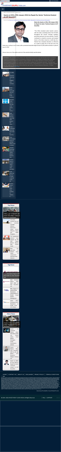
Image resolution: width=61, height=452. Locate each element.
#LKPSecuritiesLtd (40, 20)
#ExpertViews (17, 20)
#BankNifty (33, 20)
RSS (4, 376)
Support (49, 397)
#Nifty (29, 20)
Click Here (17, 66)
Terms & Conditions (52, 374)
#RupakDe (47, 20)
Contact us (12, 374)
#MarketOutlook (24, 20)
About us (21, 374)
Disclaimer (29, 374)
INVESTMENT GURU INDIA (16, 397)
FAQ (44, 397)
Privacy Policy (39, 374)
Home (5, 374)
